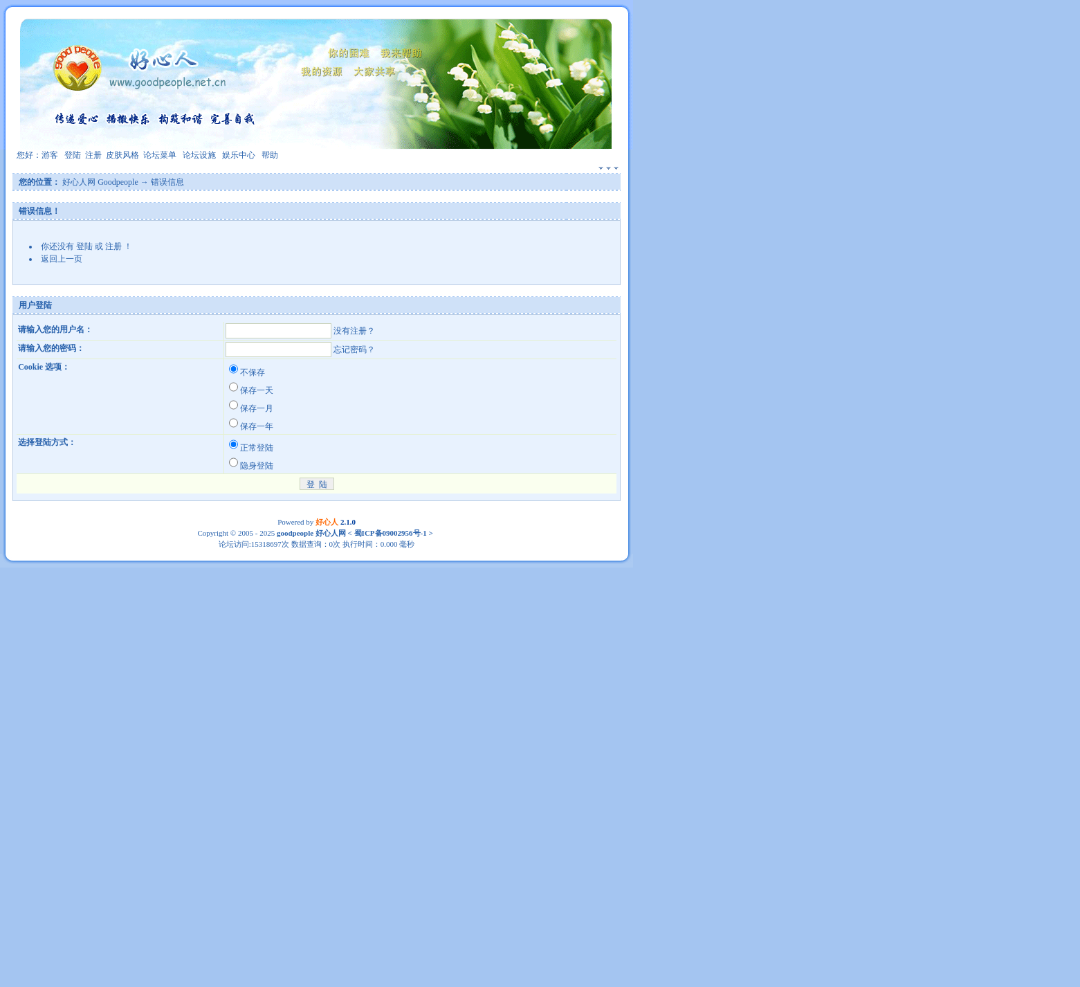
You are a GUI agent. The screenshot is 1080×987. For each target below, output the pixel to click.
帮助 (270, 155)
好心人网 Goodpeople (100, 182)
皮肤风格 (122, 155)
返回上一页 (61, 259)
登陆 (72, 155)
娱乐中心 (238, 155)
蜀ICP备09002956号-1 (389, 533)
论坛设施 (199, 155)
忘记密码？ (354, 349)
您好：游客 (37, 155)
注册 (93, 155)
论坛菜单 (159, 155)
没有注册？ (354, 331)
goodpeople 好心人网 (311, 533)
